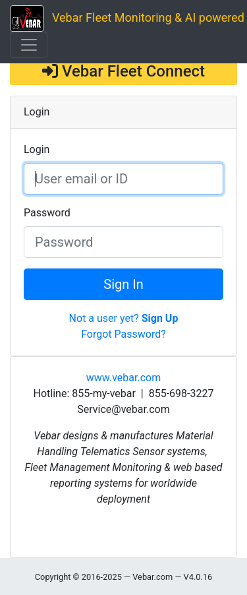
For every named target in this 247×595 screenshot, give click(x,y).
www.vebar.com (123, 377)
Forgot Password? (123, 334)
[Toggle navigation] (29, 45)
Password (47, 212)
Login (36, 149)
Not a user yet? (123, 318)
